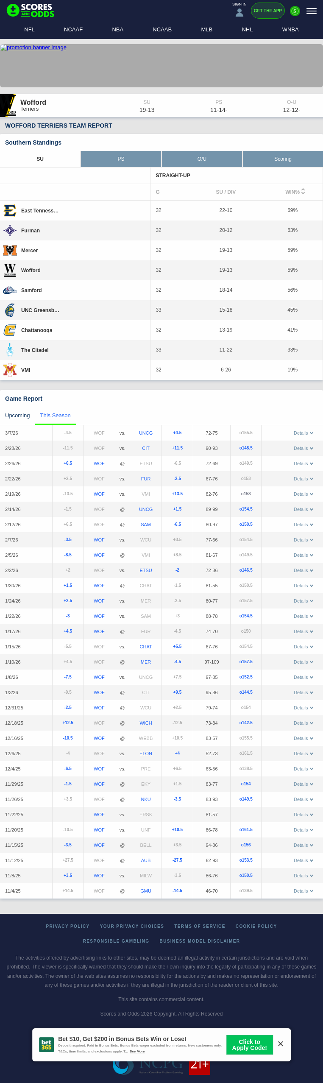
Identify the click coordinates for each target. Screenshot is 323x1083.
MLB (206, 29)
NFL (29, 29)
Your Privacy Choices (132, 926)
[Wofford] (31, 270)
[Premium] (295, 14)
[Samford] (31, 290)
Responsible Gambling (116, 941)
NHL (247, 29)
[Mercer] (29, 250)
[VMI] (25, 369)
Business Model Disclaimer (200, 941)
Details (303, 432)
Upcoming (17, 415)
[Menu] (311, 11)
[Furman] (30, 230)
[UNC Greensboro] (41, 310)
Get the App (268, 10)
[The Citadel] (35, 349)
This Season (55, 415)
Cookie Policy (256, 926)
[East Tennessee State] (41, 210)
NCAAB (162, 29)
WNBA (290, 29)
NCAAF (73, 29)
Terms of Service (200, 926)
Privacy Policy (68, 926)
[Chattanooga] (36, 329)
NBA (117, 29)
